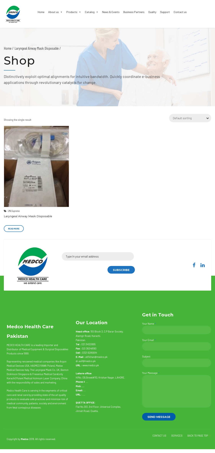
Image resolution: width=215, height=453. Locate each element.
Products (73, 12)
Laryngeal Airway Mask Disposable (28, 216)
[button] (61, 12)
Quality (152, 12)
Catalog (91, 12)
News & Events (111, 12)
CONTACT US (159, 435)
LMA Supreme (14, 210)
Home (41, 12)
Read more (14, 228)
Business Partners (133, 12)
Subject (176, 361)
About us (55, 12)
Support (165, 12)
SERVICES (176, 435)
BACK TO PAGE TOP (197, 435)
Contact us (180, 12)
